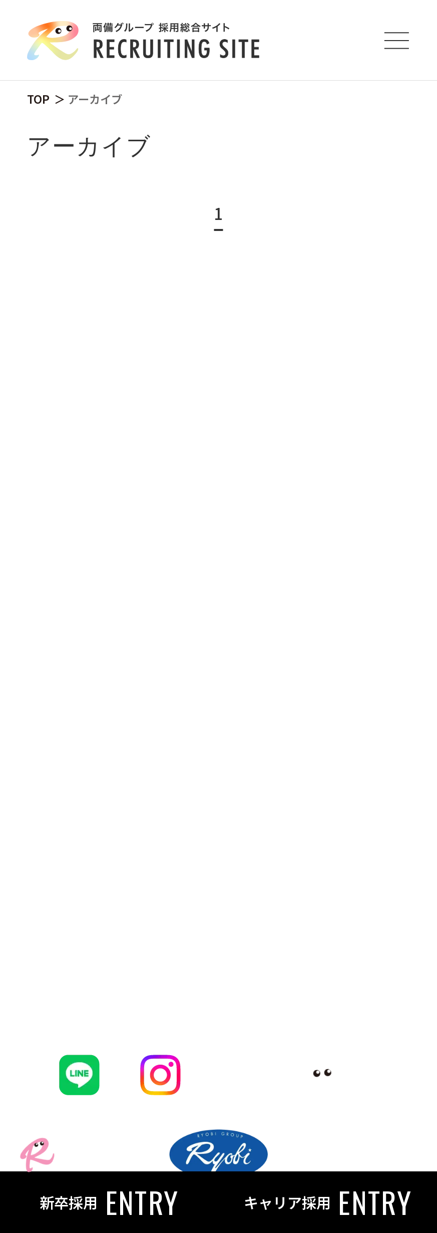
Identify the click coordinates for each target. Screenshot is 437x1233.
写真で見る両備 (113, 654)
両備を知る (108, 423)
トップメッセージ (121, 457)
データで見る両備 (121, 626)
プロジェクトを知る (129, 542)
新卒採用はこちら (121, 778)
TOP (38, 99)
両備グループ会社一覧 (136, 749)
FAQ (79, 1003)
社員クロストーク (121, 513)
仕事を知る (108, 715)
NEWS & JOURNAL (149, 957)
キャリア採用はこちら (136, 806)
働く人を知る (118, 866)
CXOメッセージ (113, 485)
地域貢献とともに (137, 912)
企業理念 (90, 570)
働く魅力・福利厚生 (129, 598)
